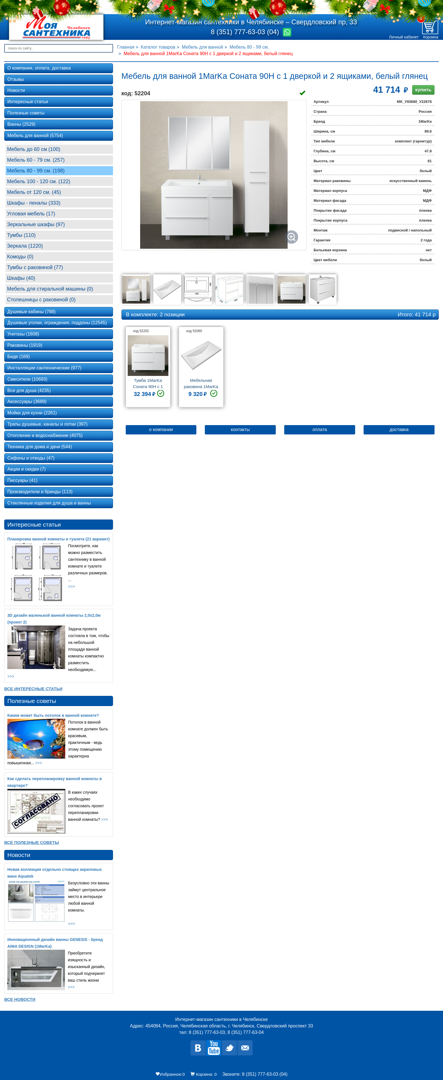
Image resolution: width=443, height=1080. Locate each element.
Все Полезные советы (31, 842)
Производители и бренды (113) (40, 491)
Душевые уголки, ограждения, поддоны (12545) (57, 322)
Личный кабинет (404, 37)
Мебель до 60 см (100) (33, 149)
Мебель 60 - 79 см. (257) (36, 160)
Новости (16, 90)
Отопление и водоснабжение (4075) (45, 435)
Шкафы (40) (21, 278)
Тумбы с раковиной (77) (35, 267)
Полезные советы (26, 113)
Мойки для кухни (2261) (32, 412)
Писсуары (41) (22, 480)
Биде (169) (18, 356)
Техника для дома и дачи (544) (39, 446)
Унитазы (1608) (23, 334)
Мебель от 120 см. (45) (34, 192)
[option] (148, 369)
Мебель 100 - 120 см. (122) (38, 181)
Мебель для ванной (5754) (35, 135)
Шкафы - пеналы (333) (33, 203)
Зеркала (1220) (25, 246)
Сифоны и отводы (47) (31, 458)
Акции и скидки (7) (26, 469)
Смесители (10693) (27, 379)
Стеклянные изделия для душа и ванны (49, 503)
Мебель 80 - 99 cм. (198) (36, 171)
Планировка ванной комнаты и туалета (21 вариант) (58, 539)
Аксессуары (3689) (27, 401)
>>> (71, 586)
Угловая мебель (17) (31, 214)
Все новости (19, 999)
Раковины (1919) (24, 345)
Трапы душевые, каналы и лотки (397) (47, 424)
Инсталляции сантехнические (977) (44, 367)
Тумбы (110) (21, 235)
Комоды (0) (20, 256)
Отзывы (15, 79)
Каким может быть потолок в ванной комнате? (53, 715)
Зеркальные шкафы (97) (36, 224)
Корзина (430, 37)
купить (423, 89)
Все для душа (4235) (29, 390)
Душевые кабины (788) (31, 311)
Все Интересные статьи (33, 688)
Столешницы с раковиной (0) (41, 299)
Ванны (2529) (21, 124)
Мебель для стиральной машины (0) (50, 289)
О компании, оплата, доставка (39, 68)
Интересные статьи (27, 101)
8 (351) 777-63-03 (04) (246, 32)
